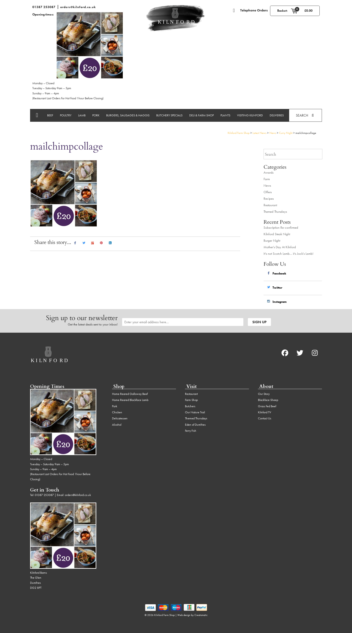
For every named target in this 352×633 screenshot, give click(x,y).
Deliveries (277, 115)
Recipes (269, 198)
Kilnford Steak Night (277, 234)
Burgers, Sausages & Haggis (128, 115)
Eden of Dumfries (195, 425)
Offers (268, 192)
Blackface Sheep (268, 400)
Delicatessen (120, 418)
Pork (95, 115)
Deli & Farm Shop (201, 115)
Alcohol (116, 425)
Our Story (264, 394)
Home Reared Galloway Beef (130, 394)
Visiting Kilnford (250, 115)
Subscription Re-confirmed (281, 227)
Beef (50, 115)
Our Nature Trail (195, 412)
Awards (268, 172)
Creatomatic (200, 615)
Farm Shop (191, 400)
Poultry (65, 115)
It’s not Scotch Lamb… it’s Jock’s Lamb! (288, 253)
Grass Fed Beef (267, 406)
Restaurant (270, 205)
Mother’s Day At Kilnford (280, 247)
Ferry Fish (190, 431)
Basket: (282, 11)
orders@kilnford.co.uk (78, 7)
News (267, 185)
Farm (267, 179)
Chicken (117, 412)
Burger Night (272, 240)
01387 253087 (43, 7)
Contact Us (264, 418)
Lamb (82, 115)
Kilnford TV (264, 412)
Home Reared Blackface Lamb (130, 400)
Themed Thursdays (275, 211)
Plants (225, 115)
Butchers (190, 406)
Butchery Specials (169, 115)
